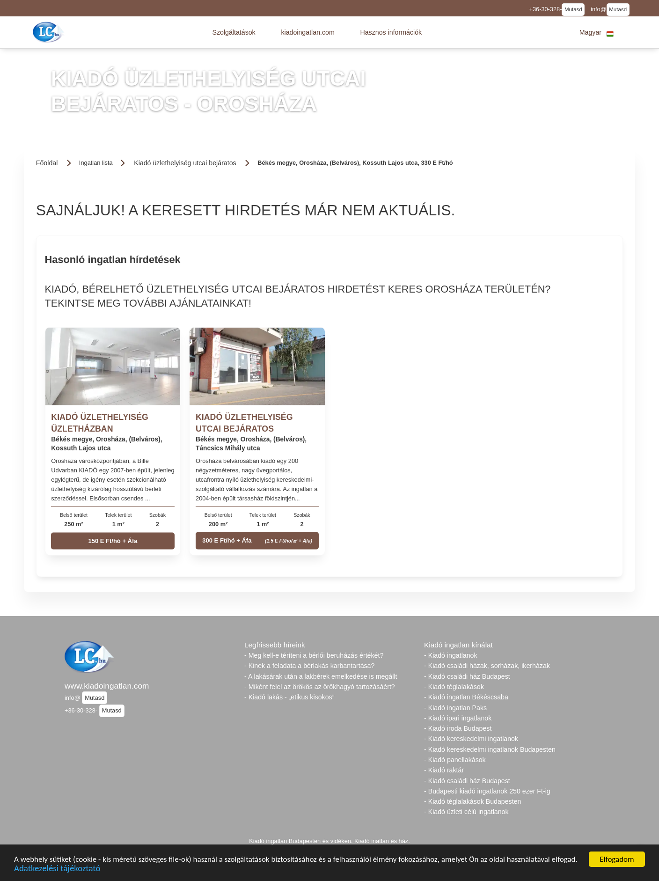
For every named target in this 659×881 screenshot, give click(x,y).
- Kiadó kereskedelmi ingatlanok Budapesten (490, 749)
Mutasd (573, 9)
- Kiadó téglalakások (454, 686)
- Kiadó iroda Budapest (457, 728)
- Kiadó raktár (444, 770)
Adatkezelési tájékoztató (57, 869)
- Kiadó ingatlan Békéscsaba (466, 697)
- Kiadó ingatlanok (450, 655)
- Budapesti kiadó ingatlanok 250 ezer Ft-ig (487, 791)
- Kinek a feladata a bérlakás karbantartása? (309, 665)
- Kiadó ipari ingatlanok (457, 718)
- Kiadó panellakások (455, 760)
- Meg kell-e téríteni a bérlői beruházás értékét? (313, 655)
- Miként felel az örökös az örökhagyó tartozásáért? (319, 686)
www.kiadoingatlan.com (107, 685)
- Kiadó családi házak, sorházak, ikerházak (487, 665)
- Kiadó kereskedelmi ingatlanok (471, 738)
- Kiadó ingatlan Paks (455, 708)
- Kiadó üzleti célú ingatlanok (466, 811)
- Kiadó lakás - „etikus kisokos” (289, 697)
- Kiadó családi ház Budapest (467, 676)
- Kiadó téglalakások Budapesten (472, 801)
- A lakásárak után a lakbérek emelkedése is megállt (320, 676)
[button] (233, 32)
